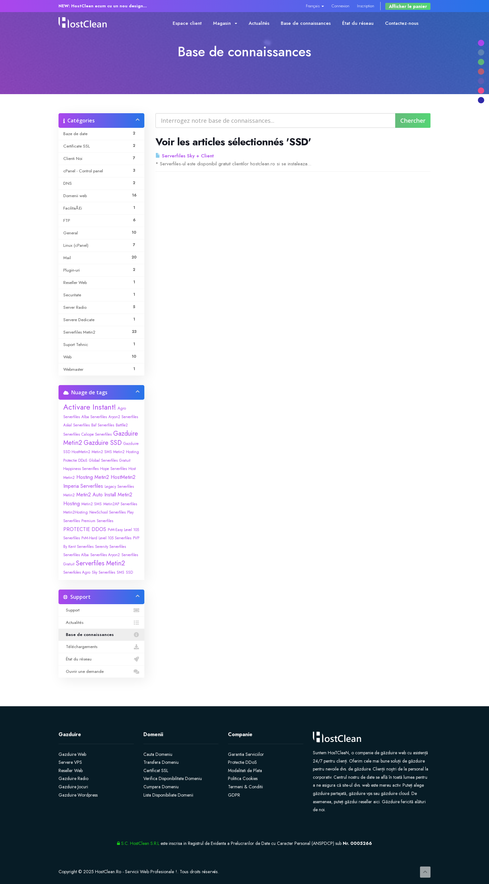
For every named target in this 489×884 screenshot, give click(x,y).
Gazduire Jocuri (73, 787)
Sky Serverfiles (103, 572)
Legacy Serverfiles (119, 486)
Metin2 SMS (91, 504)
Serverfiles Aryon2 (105, 555)
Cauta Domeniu (157, 754)
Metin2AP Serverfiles (120, 504)
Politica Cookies (243, 778)
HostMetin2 (123, 477)
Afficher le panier (408, 6)
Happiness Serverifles (81, 469)
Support (101, 610)
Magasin (225, 23)
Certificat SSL (155, 770)
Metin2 (69, 495)
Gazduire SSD (103, 442)
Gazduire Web (72, 754)
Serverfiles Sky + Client (184, 155)
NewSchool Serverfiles (107, 512)
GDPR (234, 795)
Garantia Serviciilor (246, 754)
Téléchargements (101, 647)
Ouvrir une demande (101, 671)
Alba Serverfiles (94, 417)
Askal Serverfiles (76, 425)
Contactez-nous (401, 23)
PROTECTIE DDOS (84, 529)
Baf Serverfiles (102, 425)
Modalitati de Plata (245, 770)
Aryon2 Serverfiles (123, 417)
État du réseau (358, 23)
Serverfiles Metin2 (100, 563)
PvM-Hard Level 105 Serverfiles (106, 538)
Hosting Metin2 (92, 477)
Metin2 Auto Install (96, 494)
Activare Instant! (89, 406)
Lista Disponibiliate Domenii (168, 795)
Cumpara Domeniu (161, 787)
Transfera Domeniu (161, 762)
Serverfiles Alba (76, 555)
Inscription (365, 6)
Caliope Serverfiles (96, 434)
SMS (120, 572)
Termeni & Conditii (245, 787)
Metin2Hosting (75, 512)
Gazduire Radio (73, 778)
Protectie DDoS (242, 762)
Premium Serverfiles (97, 521)
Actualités (259, 23)
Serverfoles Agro (76, 572)
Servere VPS (70, 762)
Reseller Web (71, 770)
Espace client (187, 23)
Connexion (340, 6)
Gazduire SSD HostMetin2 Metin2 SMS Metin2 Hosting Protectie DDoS (101, 452)
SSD (129, 572)
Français (315, 6)
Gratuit (124, 460)
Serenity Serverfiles (110, 546)
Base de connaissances (306, 23)
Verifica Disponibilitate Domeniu (172, 778)
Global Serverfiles (103, 460)
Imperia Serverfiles (83, 486)
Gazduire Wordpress (78, 795)
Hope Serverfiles (113, 469)
